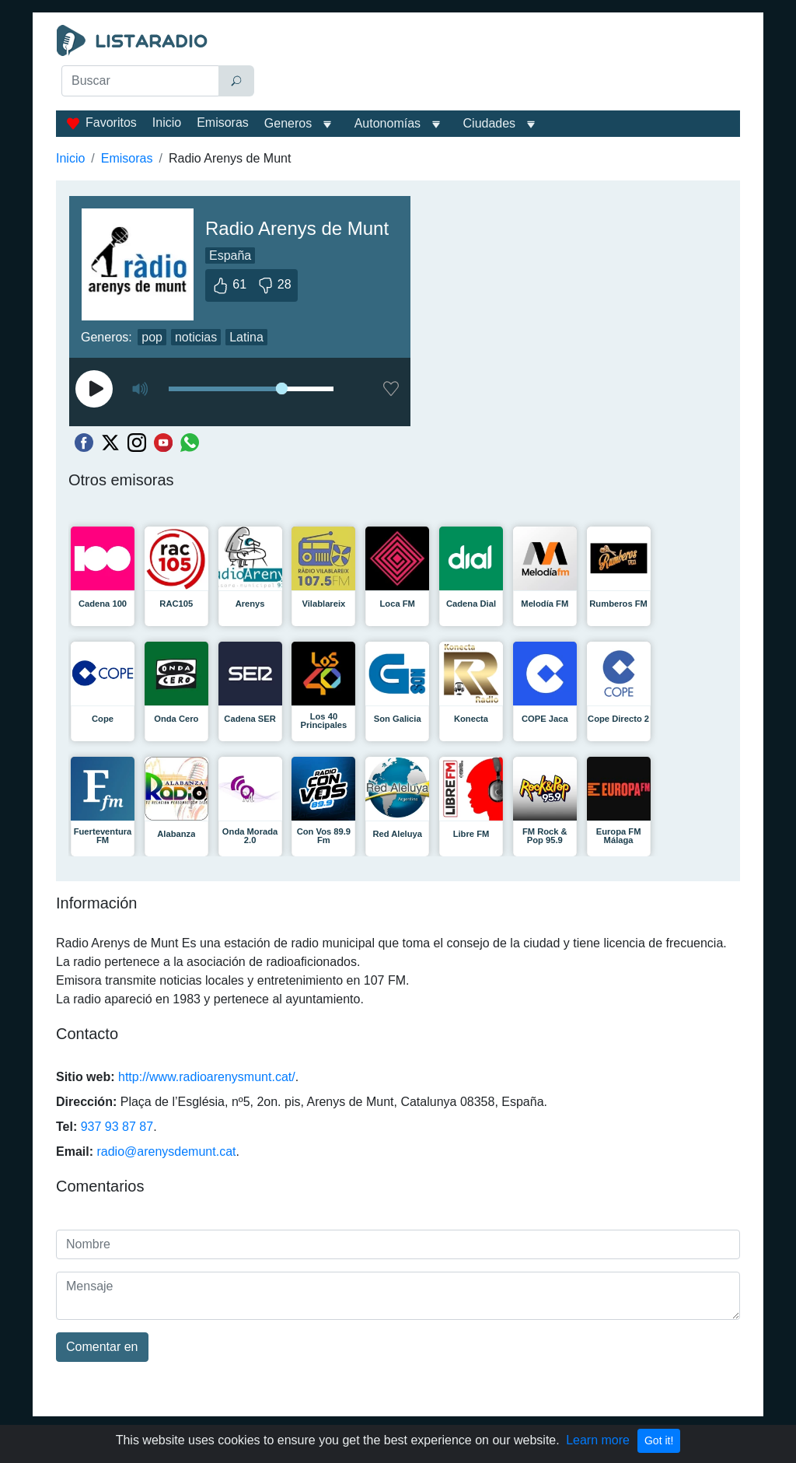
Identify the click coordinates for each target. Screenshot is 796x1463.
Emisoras (223, 122)
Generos (288, 123)
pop (151, 337)
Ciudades (489, 123)
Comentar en (102, 1346)
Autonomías (387, 123)
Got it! (658, 1440)
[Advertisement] (503, 64)
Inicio (166, 122)
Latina (246, 337)
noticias (196, 337)
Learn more (598, 1440)
